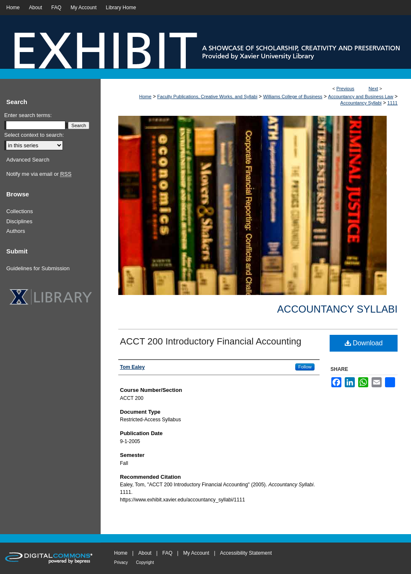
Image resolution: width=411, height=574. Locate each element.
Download (364, 343)
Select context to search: (34, 135)
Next (373, 88)
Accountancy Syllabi (360, 102)
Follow (305, 366)
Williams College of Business (292, 96)
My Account (196, 553)
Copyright (145, 562)
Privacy (121, 562)
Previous (345, 88)
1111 (393, 102)
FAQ (167, 553)
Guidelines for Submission (38, 268)
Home (145, 96)
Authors (15, 231)
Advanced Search (27, 160)
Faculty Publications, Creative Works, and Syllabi (207, 96)
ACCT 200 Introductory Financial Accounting (211, 341)
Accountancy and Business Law (360, 96)
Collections (19, 211)
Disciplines (19, 221)
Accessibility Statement (246, 553)
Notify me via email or (38, 174)
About (144, 553)
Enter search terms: (28, 115)
